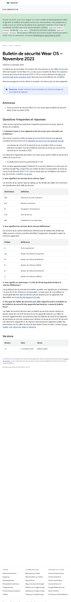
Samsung (32, 327)
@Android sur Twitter (32, 573)
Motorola (17, 327)
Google (64, 324)
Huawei (5, 327)
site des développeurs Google (28, 297)
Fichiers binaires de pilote (11, 591)
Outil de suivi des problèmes (58, 594)
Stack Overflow (53, 591)
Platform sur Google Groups (35, 587)
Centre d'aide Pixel (54, 577)
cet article (28, 174)
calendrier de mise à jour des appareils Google (46, 141)
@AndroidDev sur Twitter (34, 577)
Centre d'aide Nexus (55, 580)
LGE (10, 327)
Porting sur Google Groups (34, 594)
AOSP (4, 46)
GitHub (5, 594)
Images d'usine (8, 587)
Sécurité (18, 46)
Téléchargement (8, 580)
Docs (10, 46)
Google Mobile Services (56, 587)
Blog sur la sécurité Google (34, 584)
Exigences (6, 577)
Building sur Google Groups (34, 591)
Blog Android (30, 580)
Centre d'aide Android (56, 573)
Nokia (24, 327)
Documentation (10, 9)
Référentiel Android (9, 573)
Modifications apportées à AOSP (46, 35)
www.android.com (54, 584)
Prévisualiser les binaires (11, 584)
